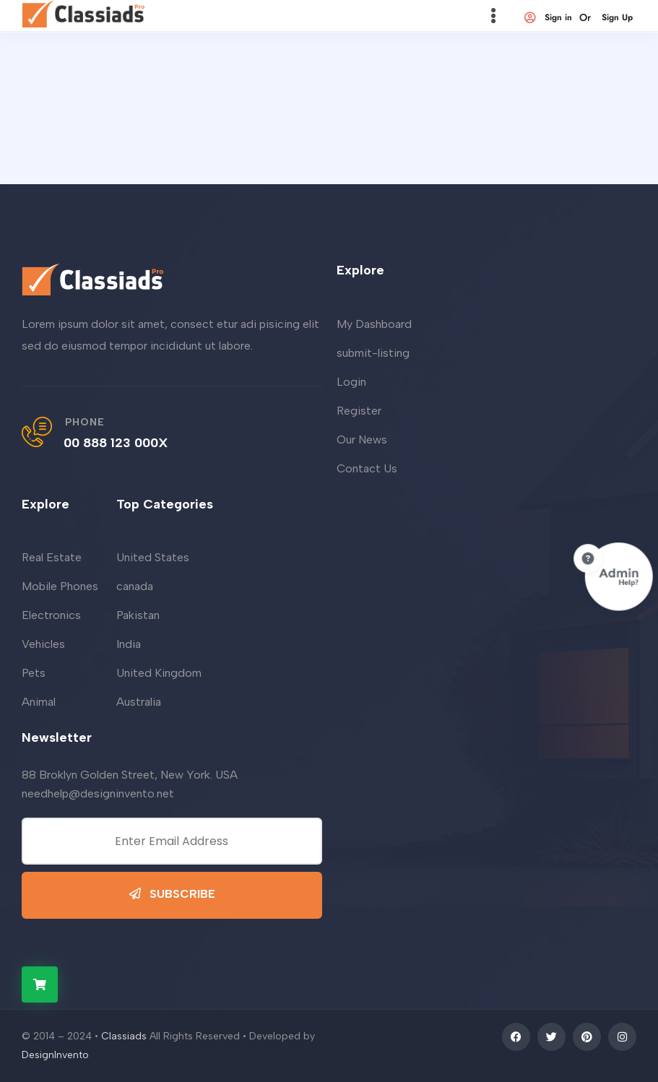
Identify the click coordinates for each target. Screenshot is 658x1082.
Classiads (124, 1036)
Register (359, 410)
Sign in (547, 17)
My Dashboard (374, 324)
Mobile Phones (60, 586)
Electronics (51, 615)
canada (134, 586)
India (128, 644)
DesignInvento (55, 1055)
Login (351, 382)
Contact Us (367, 468)
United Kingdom (159, 673)
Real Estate (52, 557)
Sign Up (617, 17)
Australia (138, 702)
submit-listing (373, 353)
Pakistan (138, 615)
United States (152, 557)
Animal (39, 702)
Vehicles (43, 644)
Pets (34, 673)
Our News (362, 439)
